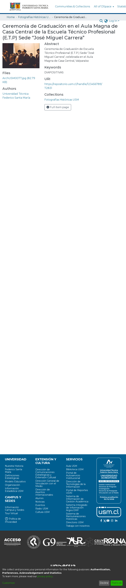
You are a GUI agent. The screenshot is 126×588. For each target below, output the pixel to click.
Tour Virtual (11, 513)
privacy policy (45, 576)
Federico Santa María (13, 470)
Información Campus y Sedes (14, 508)
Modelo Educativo (15, 481)
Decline (104, 582)
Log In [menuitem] (113, 20)
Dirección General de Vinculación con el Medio (47, 483)
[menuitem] (103, 6)
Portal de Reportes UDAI (77, 491)
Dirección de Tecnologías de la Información (76, 484)
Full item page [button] (58, 107)
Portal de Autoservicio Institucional (73, 475)
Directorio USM (75, 522)
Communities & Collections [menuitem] (72, 6)
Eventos (40, 505)
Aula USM (71, 465)
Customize (8, 582)
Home (11, 17)
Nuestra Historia (14, 465)
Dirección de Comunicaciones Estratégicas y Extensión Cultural (45, 473)
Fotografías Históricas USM (34, 17)
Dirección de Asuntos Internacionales (44, 492)
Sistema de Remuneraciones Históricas (76, 516)
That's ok (116, 582)
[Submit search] (101, 21)
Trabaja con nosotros (77, 525)
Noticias (40, 501)
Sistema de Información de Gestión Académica (77, 499)
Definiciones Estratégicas (12, 477)
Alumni (39, 498)
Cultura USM (42, 512)
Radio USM (41, 508)
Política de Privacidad (13, 520)
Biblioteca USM (75, 469)
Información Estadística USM (14, 490)
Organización (12, 484)
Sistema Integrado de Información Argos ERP (76, 508)
